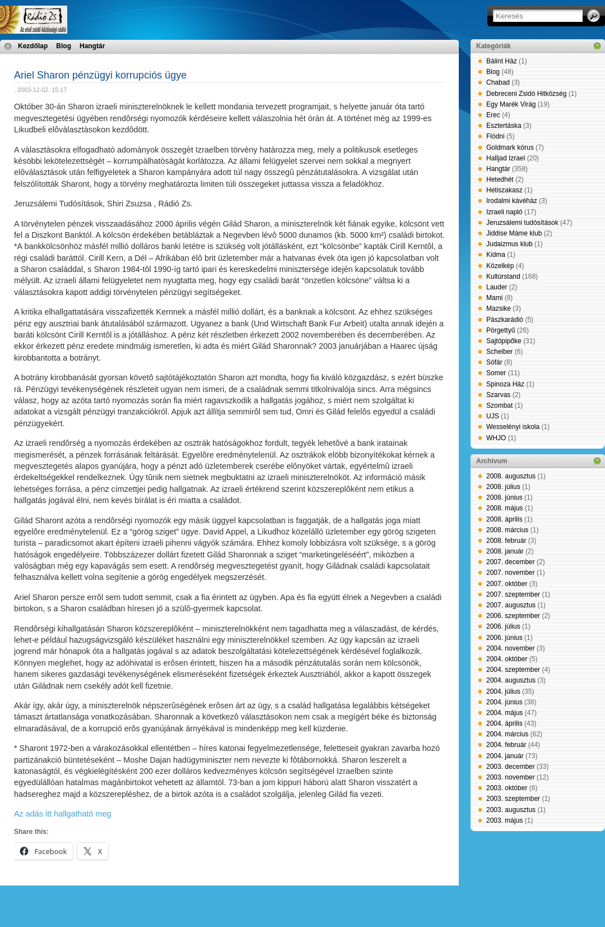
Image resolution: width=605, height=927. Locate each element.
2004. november (510, 648)
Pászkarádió (504, 320)
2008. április (504, 519)
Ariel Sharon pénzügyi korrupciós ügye (100, 75)
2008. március (507, 530)
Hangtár (92, 46)
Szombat (499, 405)
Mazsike (498, 308)
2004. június (504, 702)
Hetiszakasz (504, 190)
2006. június (504, 638)
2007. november (510, 573)
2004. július (503, 691)
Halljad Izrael (505, 158)
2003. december (510, 767)
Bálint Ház (501, 61)
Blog (63, 46)
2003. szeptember (513, 799)
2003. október (506, 788)
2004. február (506, 745)
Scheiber (499, 352)
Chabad (498, 82)
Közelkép (500, 266)
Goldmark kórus (510, 147)
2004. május (504, 713)
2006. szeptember (513, 616)
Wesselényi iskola (512, 427)
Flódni (495, 136)
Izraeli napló (504, 212)
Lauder (496, 287)
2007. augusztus (511, 605)
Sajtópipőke (504, 341)
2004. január (505, 756)
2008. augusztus (511, 476)
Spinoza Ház (505, 384)
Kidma (495, 255)
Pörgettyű (500, 330)
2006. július (503, 626)
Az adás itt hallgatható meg (62, 813)
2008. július (503, 487)
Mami (494, 298)
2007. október (506, 584)
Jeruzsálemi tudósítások (522, 223)
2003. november (510, 777)
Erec (493, 115)
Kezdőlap (33, 46)
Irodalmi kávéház (511, 201)
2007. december (510, 562)
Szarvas (498, 395)
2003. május (504, 820)
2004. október (506, 659)
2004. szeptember (513, 670)
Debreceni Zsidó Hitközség (526, 94)
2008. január (505, 551)
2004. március (507, 734)
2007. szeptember (513, 594)
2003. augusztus (511, 810)
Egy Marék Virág (511, 104)
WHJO (496, 438)
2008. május (504, 508)
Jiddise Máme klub (514, 233)
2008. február (506, 541)
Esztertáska (504, 126)
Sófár (494, 362)
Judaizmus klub (509, 244)
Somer (496, 373)
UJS (492, 416)
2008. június (504, 497)
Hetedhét (500, 179)
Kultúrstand (503, 276)
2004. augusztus (511, 680)
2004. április (504, 723)
